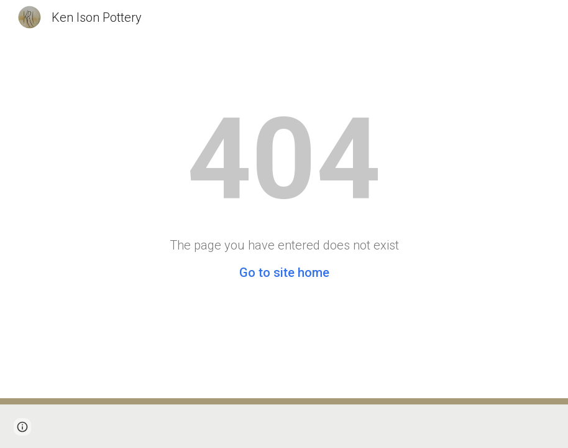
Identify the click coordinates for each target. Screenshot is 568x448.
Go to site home (284, 272)
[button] (22, 427)
